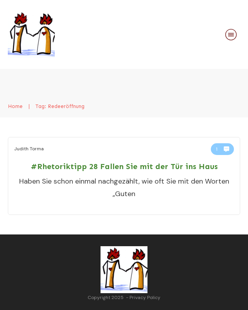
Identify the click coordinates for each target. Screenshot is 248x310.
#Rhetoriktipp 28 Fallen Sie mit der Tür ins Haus (124, 166)
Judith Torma (29, 149)
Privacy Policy (144, 297)
